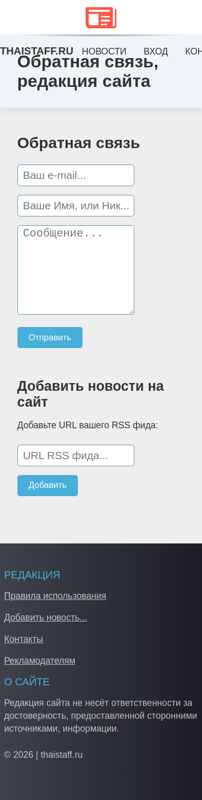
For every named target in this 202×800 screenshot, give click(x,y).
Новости (104, 51)
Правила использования (55, 596)
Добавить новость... (45, 617)
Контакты (23, 639)
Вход (156, 51)
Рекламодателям (39, 661)
